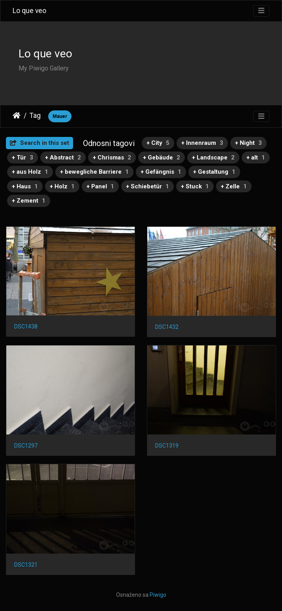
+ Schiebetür (147, 186)
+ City (158, 142)
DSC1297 (26, 445)
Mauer (60, 116)
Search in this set (39, 142)
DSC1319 (167, 445)
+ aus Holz (30, 171)
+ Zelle (234, 186)
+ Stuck (195, 186)
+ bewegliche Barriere (94, 171)
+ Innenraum (202, 142)
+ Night (248, 142)
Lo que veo (29, 11)
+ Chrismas (112, 157)
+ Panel (100, 186)
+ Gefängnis (161, 171)
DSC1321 (26, 565)
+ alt (255, 157)
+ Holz (62, 186)
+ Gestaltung (214, 171)
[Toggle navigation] (261, 11)
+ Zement (28, 200)
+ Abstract (63, 157)
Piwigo (158, 595)
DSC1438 (26, 326)
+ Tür (22, 157)
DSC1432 (167, 327)
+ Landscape (213, 157)
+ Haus (25, 186)
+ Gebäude (161, 157)
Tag (35, 116)
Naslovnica (17, 115)
